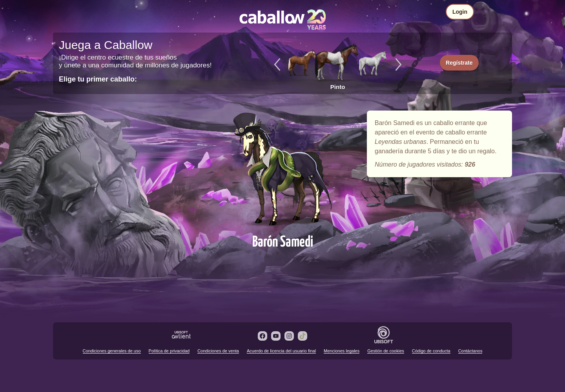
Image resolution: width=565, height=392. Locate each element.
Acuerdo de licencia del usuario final (281, 350)
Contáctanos (470, 350)
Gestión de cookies (385, 350)
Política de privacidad (169, 350)
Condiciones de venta (218, 350)
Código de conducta (431, 350)
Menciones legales (341, 350)
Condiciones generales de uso (112, 350)
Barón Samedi (282, 169)
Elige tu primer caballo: (98, 79)
